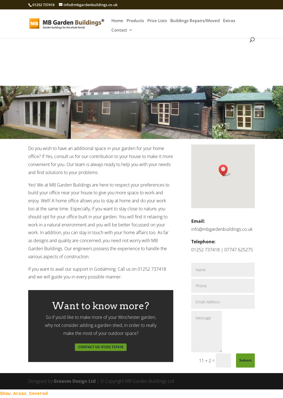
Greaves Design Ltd (75, 381)
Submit (245, 360)
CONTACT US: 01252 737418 (100, 347)
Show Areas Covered (24, 393)
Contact (119, 30)
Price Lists (157, 21)
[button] (225, 170)
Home (117, 21)
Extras (229, 21)
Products (135, 21)
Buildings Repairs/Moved (195, 21)
